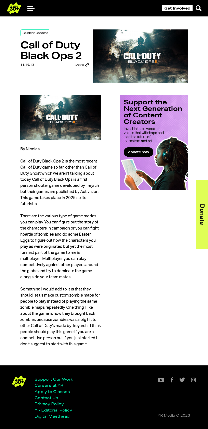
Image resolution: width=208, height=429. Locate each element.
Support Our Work (54, 379)
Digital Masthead (52, 416)
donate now (138, 152)
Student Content (35, 33)
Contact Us (46, 397)
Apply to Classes (52, 391)
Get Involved (177, 8)
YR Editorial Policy (53, 410)
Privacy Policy (49, 403)
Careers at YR (49, 385)
